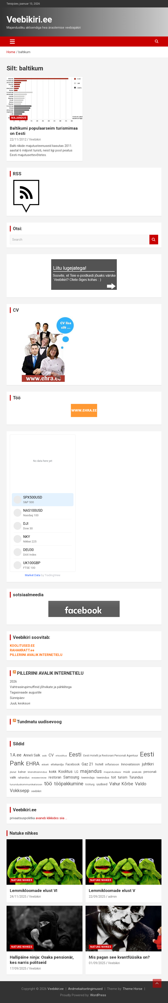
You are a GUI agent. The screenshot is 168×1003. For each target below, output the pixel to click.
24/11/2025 (18, 896)
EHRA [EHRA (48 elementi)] (33, 763)
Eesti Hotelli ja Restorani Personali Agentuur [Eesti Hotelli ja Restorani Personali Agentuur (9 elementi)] (110, 755)
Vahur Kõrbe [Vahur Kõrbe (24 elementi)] (121, 783)
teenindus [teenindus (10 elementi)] (102, 777)
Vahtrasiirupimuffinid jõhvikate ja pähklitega (41, 687)
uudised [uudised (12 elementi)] (101, 784)
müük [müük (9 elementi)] (126, 772)
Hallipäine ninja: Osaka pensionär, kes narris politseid (42, 960)
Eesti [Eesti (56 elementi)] (75, 754)
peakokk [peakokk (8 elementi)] (137, 772)
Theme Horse (132, 989)
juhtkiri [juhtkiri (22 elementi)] (148, 764)
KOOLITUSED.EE (22, 646)
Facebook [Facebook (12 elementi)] (73, 764)
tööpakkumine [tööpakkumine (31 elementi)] (68, 783)
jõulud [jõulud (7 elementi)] (13, 772)
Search (153, 240)
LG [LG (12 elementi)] (76, 772)
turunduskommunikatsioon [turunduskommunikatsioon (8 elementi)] (26, 784)
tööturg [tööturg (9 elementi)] (89, 784)
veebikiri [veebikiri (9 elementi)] (36, 791)
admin (112, 896)
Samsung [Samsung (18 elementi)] (71, 777)
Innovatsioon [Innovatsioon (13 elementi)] (130, 764)
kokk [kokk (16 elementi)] (52, 772)
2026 (13, 681)
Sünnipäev (17, 698)
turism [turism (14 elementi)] (122, 777)
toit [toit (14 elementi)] (113, 777)
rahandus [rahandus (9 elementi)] (24, 777)
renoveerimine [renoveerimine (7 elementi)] (39, 777)
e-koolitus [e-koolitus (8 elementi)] (61, 755)
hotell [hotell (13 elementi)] (99, 764)
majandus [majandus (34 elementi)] (91, 771)
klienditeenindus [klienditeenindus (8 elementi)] (37, 772)
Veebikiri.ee (29, 19)
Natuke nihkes (24, 833)
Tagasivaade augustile (26, 692)
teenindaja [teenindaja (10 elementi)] (87, 777)
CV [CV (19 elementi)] (51, 755)
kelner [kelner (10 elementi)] (22, 772)
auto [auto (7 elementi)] (44, 755)
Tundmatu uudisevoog (39, 721)
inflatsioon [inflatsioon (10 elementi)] (112, 764)
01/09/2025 (97, 963)
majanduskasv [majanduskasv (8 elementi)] (112, 772)
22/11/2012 (18, 139)
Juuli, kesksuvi (20, 703)
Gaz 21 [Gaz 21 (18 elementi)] (87, 764)
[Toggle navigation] (12, 42)
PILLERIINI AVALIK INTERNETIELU (36, 655)
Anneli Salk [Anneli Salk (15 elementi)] (31, 755)
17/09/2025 (18, 968)
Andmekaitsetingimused (85, 989)
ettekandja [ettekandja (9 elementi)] (57, 764)
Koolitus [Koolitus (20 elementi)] (65, 771)
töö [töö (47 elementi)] (48, 783)
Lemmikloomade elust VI (33, 890)
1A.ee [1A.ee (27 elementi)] (15, 755)
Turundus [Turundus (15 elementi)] (136, 777)
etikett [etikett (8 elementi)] (45, 764)
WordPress (98, 995)
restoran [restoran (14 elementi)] (55, 777)
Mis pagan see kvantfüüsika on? (119, 957)
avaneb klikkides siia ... (51, 818)
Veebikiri (35, 139)
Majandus (18, 117)
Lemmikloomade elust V (112, 890)
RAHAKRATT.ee (22, 650)
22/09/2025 (97, 896)
